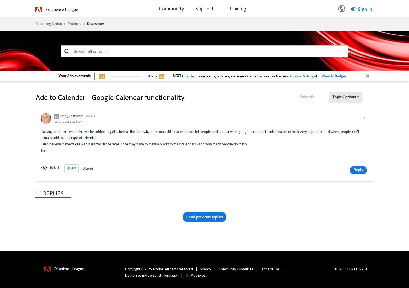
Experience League (61, 10)
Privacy (205, 269)
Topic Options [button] (344, 97)
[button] (67, 51)
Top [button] (350, 269)
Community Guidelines (236, 269)
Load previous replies (204, 217)
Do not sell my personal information (152, 276)
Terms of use (269, 269)
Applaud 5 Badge (302, 76)
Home (339, 269)
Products (74, 24)
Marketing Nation (48, 24)
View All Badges (334, 76)
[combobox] (204, 51)
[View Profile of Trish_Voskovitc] (71, 116)
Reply (358, 170)
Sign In (365, 9)
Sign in (189, 76)
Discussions (96, 24)
